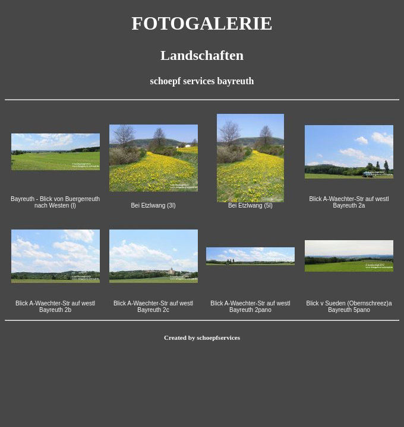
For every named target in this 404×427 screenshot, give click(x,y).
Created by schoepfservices (202, 337)
